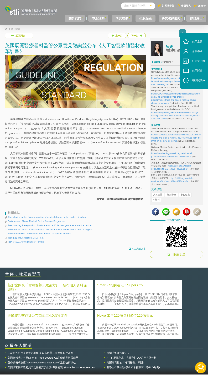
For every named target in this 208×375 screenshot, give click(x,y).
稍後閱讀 (198, 82)
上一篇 (117, 35)
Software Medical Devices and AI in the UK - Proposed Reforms (39, 233)
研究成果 (121, 18)
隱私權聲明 (106, 356)
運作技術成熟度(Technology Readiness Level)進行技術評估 (42, 332)
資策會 (153, 356)
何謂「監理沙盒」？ (118, 322)
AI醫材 (156, 201)
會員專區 (196, 53)
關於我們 (74, 18)
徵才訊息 (126, 356)
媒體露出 (196, 18)
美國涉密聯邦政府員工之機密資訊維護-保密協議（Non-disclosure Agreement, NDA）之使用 (52, 337)
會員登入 (186, 5)
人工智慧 (157, 196)
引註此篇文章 (139, 248)
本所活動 (98, 18)
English (202, 5)
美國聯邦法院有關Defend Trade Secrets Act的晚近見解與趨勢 (43, 327)
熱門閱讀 (196, 72)
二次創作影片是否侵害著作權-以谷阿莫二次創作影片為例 (40, 322)
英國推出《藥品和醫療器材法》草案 (26, 237)
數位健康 (185, 196)
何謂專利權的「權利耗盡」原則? (125, 332)
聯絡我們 (105, 360)
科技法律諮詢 (170, 18)
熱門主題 (196, 43)
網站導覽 (126, 360)
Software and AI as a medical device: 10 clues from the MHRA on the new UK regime (50, 229)
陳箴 (169, 49)
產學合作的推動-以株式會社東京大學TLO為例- (133, 337)
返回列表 (20, 35)
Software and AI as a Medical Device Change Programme (36, 221)
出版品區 (144, 18)
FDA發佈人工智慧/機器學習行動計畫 (26, 242)
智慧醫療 (171, 196)
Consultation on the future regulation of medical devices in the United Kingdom (47, 217)
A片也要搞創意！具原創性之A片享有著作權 (132, 327)
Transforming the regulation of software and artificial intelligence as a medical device (49, 225)
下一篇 (136, 35)
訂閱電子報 (168, 5)
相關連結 (173, 356)
